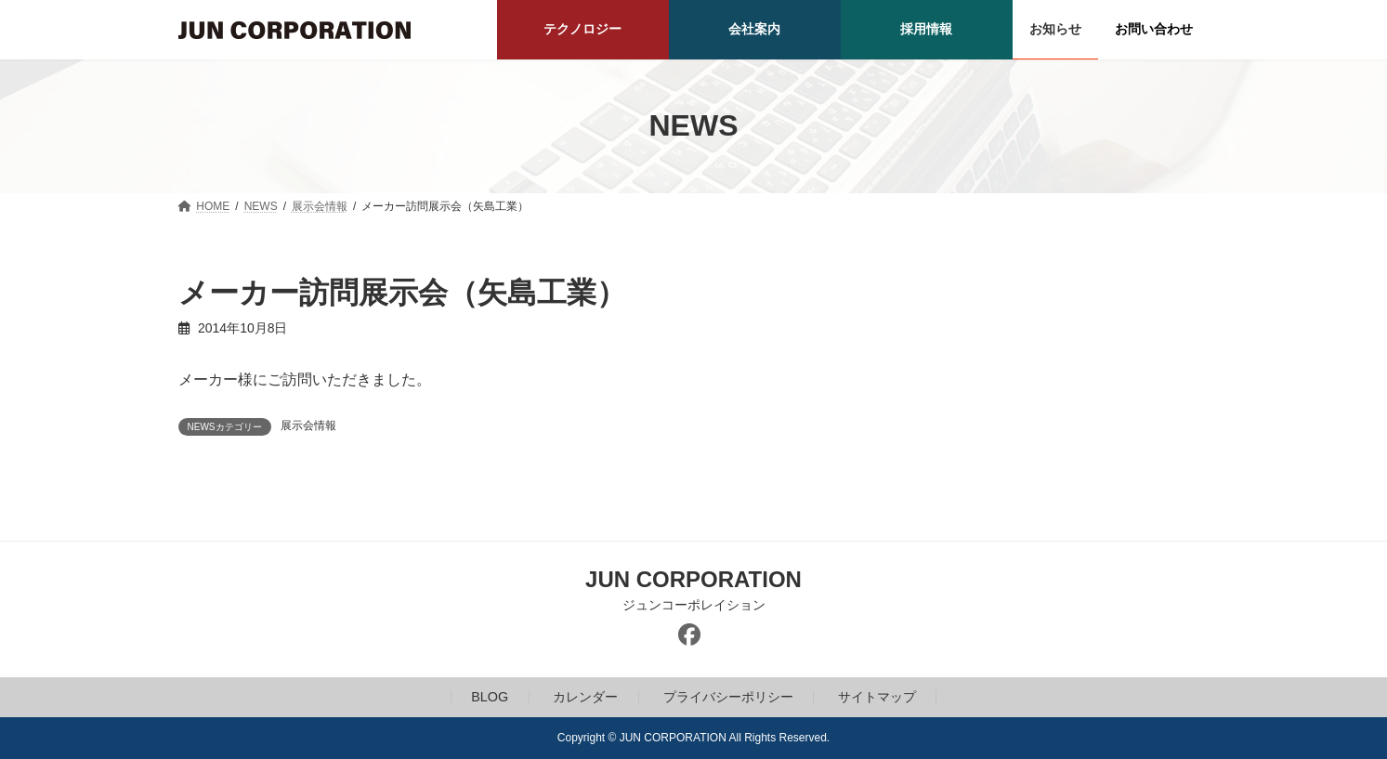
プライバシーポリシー (728, 696)
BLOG (489, 696)
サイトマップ (877, 696)
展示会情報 (308, 425)
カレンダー (585, 696)
